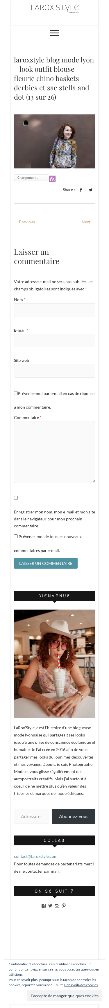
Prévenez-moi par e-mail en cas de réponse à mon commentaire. (54, 400)
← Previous (24, 221)
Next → (88, 221)
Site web (21, 360)
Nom (20, 299)
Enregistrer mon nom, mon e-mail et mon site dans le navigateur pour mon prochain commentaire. (54, 518)
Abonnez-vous (73, 816)
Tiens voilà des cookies (81, 985)
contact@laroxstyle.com (36, 856)
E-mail (21, 330)
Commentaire (28, 417)
